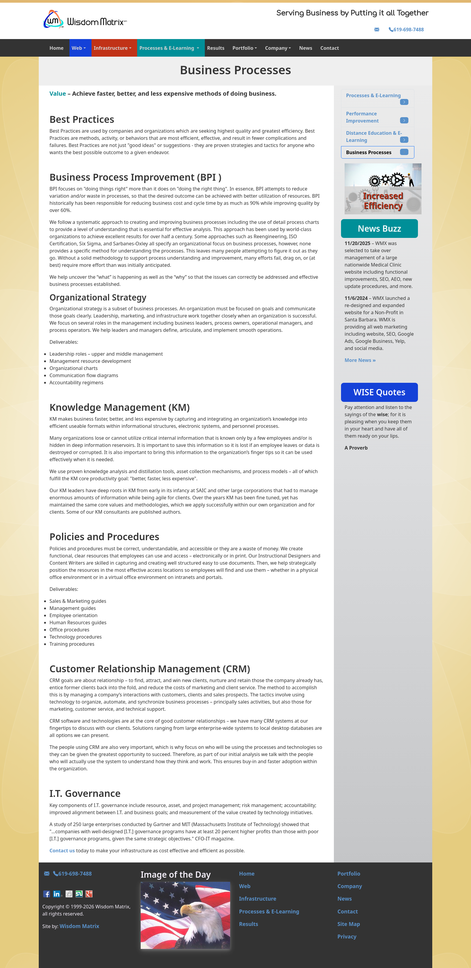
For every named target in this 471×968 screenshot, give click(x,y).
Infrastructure (257, 898)
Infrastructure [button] (111, 48)
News (305, 48)
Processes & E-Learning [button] (168, 48)
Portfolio (348, 873)
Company (349, 886)
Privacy (347, 936)
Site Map (348, 923)
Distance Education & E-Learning (377, 136)
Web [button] (77, 48)
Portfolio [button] (243, 48)
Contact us (62, 850)
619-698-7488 (406, 29)
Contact (329, 48)
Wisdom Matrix (79, 926)
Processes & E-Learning (377, 98)
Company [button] (276, 48)
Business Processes (377, 152)
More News (360, 360)
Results (215, 48)
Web (244, 886)
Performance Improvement (377, 117)
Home (56, 48)
